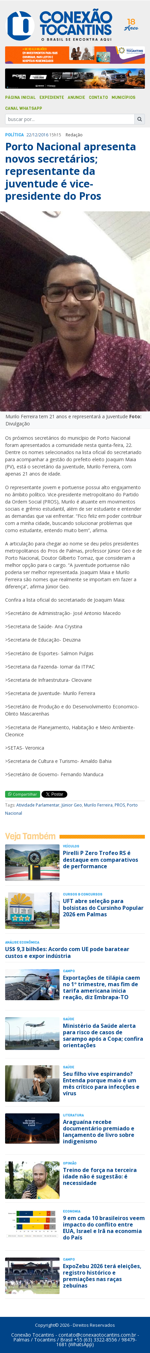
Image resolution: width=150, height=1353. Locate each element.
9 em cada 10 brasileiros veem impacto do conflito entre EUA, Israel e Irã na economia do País (104, 1228)
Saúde (68, 1019)
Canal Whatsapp (23, 108)
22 (29, 135)
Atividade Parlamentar (38, 805)
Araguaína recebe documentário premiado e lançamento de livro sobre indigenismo (98, 1131)
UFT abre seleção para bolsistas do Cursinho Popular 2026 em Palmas (103, 907)
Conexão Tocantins (32, 1335)
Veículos (71, 846)
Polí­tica (14, 135)
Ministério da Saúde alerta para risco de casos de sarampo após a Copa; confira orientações (103, 1035)
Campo (69, 971)
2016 (43, 135)
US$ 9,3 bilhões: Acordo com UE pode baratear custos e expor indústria (67, 952)
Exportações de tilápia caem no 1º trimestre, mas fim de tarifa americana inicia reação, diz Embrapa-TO (101, 987)
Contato (98, 97)
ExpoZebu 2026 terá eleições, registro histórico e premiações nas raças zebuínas (102, 1276)
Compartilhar (22, 794)
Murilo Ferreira (98, 805)
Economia (71, 1211)
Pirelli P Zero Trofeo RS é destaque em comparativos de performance (100, 859)
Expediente (51, 97)
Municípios (123, 97)
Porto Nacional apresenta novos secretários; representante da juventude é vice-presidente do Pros (70, 171)
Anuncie (76, 97)
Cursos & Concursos (82, 894)
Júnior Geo (72, 805)
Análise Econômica (22, 942)
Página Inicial (20, 97)
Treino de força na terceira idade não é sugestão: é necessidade (100, 1176)
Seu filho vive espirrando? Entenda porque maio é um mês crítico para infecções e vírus (101, 1083)
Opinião (70, 1163)
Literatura (73, 1115)
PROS (120, 805)
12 (35, 135)
